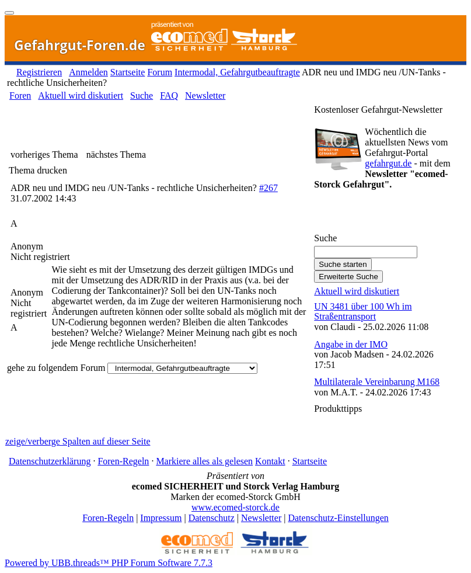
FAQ (169, 95)
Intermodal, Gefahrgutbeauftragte (237, 72)
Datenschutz (212, 518)
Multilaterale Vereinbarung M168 (376, 382)
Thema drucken (38, 170)
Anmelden (88, 72)
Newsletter (205, 95)
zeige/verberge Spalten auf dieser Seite (77, 441)
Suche (141, 95)
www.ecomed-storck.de (235, 507)
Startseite (127, 72)
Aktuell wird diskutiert (80, 95)
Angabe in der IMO (351, 344)
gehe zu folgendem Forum (56, 368)
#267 (268, 188)
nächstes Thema (116, 154)
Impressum (161, 518)
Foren (20, 95)
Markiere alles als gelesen (204, 461)
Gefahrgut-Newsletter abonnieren (381, 215)
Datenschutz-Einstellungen (338, 518)
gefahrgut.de (388, 163)
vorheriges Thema (44, 154)
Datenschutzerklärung (49, 461)
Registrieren (39, 72)
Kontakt (270, 461)
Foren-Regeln (123, 461)
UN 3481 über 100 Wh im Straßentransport (362, 311)
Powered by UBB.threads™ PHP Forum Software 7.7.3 (108, 563)
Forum (159, 72)
